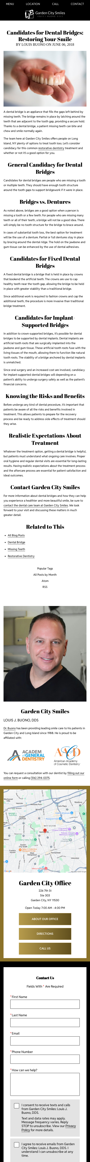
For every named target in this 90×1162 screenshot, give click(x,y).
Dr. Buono (10, 728)
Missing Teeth (16, 549)
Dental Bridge (16, 542)
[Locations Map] (45, 831)
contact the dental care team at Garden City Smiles (36, 505)
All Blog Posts (16, 535)
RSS (45, 587)
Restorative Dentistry (21, 556)
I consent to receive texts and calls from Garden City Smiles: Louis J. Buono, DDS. (49, 1117)
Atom (45, 581)
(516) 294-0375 (40, 778)
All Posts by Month (45, 575)
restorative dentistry (51, 148)
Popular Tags (45, 568)
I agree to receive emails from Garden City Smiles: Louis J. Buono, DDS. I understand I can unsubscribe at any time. (48, 1150)
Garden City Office (45, 883)
